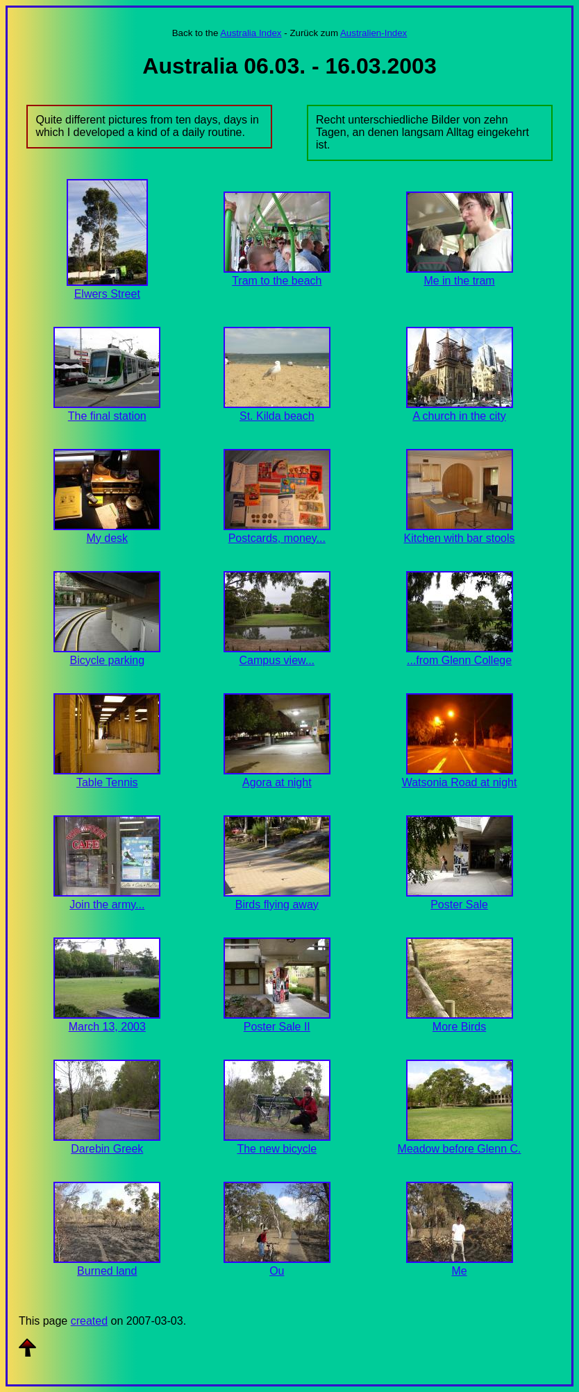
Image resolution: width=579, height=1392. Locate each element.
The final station (107, 416)
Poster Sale (459, 904)
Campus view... (277, 660)
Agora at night (277, 782)
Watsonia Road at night (459, 782)
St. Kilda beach (277, 416)
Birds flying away (277, 904)
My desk (107, 538)
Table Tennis (107, 782)
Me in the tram (458, 281)
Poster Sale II (277, 1027)
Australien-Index (373, 33)
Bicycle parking (106, 660)
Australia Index (250, 33)
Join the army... (106, 904)
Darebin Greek (107, 1149)
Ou (276, 1271)
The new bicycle (277, 1149)
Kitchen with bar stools (458, 538)
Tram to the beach (276, 281)
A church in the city (458, 416)
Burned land (107, 1271)
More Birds (459, 1027)
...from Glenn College (459, 660)
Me (459, 1271)
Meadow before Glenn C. (459, 1149)
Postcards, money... (277, 538)
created (89, 1321)
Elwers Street (107, 294)
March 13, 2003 (107, 1027)
